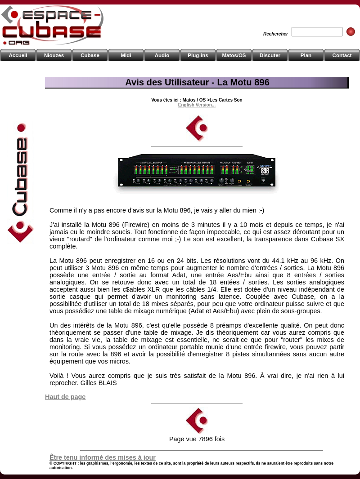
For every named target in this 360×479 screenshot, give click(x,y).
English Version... (197, 104)
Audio (162, 55)
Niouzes (54, 55)
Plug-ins (198, 55)
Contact (342, 55)
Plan (306, 55)
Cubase (90, 55)
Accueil (18, 55)
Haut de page (65, 396)
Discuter (270, 55)
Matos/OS (234, 55)
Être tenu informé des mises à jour (103, 457)
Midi (126, 55)
